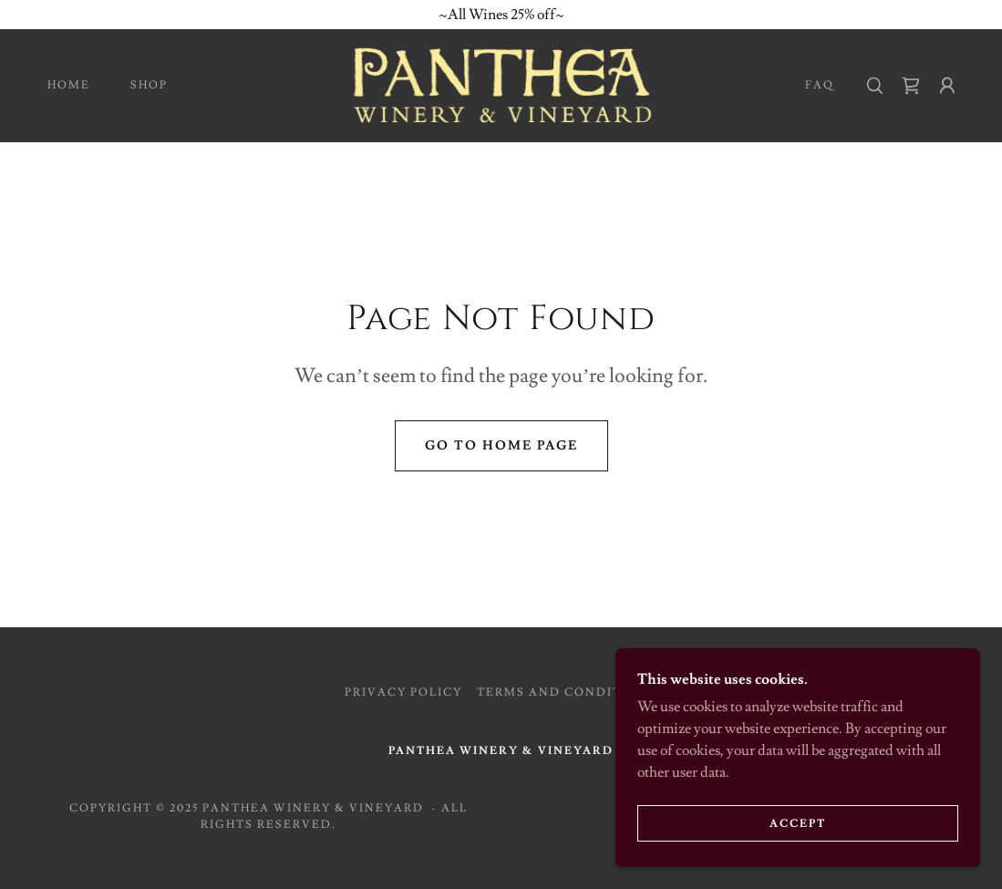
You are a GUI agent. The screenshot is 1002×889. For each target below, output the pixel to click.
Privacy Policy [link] (403, 692)
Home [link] (68, 85)
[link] (501, 82)
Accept (798, 824)
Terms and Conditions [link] (567, 692)
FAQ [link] (819, 85)
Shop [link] (149, 85)
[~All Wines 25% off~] (501, 15)
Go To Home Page (501, 446)
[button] (947, 85)
